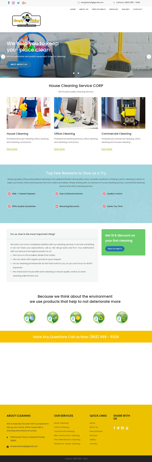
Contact (138, 9)
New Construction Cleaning (67, 435)
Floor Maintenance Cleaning (67, 439)
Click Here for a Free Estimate (28, 61)
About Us (83, 9)
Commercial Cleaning (116, 134)
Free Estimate (99, 9)
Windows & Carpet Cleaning (67, 443)
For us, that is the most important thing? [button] (32, 234)
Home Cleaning (61, 423)
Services (113, 9)
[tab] (52, 234)
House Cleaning (17, 134)
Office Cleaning (64, 134)
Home (73, 9)
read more (12, 149)
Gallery (126, 9)
